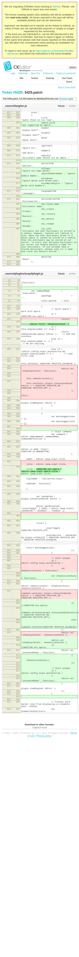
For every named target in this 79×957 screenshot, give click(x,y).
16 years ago (65, 99)
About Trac (35, 73)
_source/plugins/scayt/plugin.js (23, 308)
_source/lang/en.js (15, 105)
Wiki (21, 78)
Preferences (48, 73)
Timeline (34, 78)
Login (13, 73)
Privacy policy (43, 864)
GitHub (56, 6)
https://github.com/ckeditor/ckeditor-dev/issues (40, 52)
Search (69, 82)
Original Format (39, 856)
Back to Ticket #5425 (67, 87)
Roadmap (50, 78)
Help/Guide (23, 73)
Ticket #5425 (12, 92)
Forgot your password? (66, 73)
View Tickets (67, 78)
